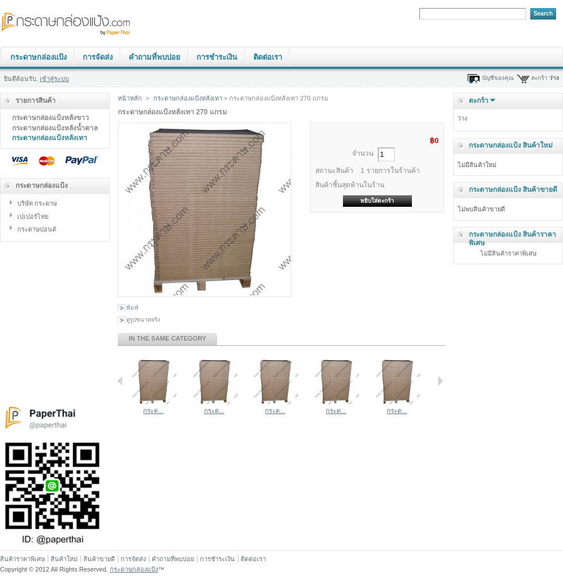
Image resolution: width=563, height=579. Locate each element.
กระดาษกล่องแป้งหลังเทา (49, 138)
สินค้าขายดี (99, 558)
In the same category (167, 338)
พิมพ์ (132, 307)
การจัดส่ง (98, 57)
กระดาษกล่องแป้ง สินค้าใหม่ (511, 145)
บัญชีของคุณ (498, 78)
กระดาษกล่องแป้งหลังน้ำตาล (55, 128)
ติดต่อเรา (267, 57)
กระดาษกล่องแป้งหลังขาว (50, 118)
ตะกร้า (539, 78)
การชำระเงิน (216, 57)
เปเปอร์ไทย (32, 216)
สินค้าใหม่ (64, 558)
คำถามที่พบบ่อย (154, 57)
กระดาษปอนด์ (36, 229)
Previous (120, 381)
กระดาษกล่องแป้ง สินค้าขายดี (513, 190)
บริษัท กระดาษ (37, 203)
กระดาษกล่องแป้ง (38, 57)
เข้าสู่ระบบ (54, 78)
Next (440, 381)
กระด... (153, 410)
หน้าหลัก (130, 98)
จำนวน (362, 153)
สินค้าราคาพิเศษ (22, 558)
